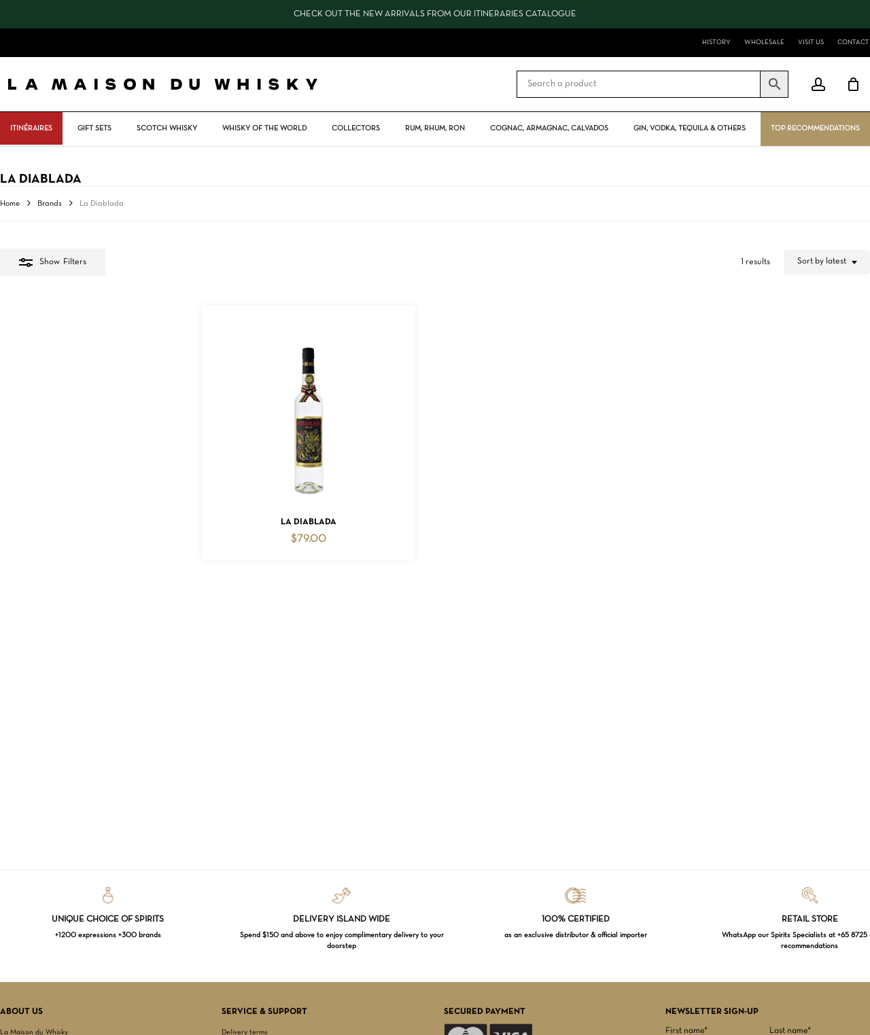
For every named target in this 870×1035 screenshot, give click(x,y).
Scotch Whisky (167, 128)
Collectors (356, 128)
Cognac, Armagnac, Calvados (549, 128)
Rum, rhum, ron (435, 128)
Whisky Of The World (264, 128)
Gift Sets (94, 128)
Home (10, 203)
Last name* (790, 1031)
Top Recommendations (815, 128)
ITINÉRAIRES (31, 128)
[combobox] (827, 262)
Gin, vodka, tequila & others (689, 128)
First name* (686, 1031)
